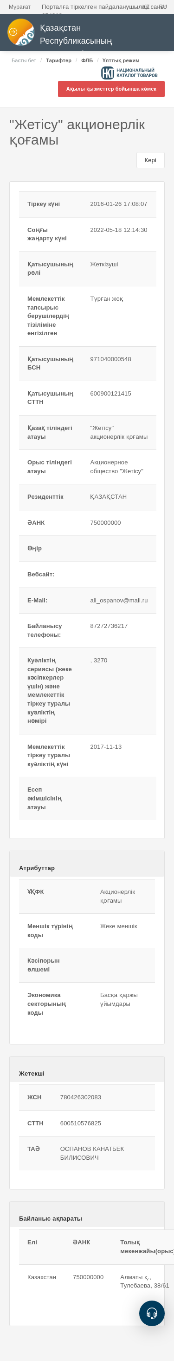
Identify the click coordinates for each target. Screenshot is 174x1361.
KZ (146, 7)
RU (163, 7)
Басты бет (24, 60)
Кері (150, 160)
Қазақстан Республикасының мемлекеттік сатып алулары (78, 38)
